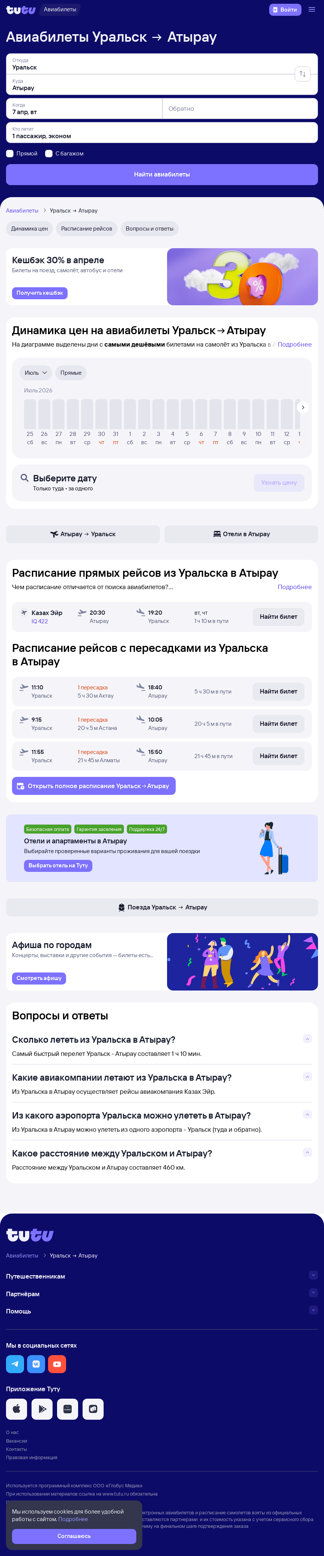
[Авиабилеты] (60, 10)
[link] (40, 295)
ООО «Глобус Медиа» (118, 1489)
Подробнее (295, 346)
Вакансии (16, 1444)
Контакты (16, 1453)
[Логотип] (21, 10)
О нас (12, 1436)
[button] (15, 1368)
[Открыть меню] (312, 9)
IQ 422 (40, 623)
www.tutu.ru (115, 1498)
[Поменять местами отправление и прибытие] (302, 73)
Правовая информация (31, 1461)
